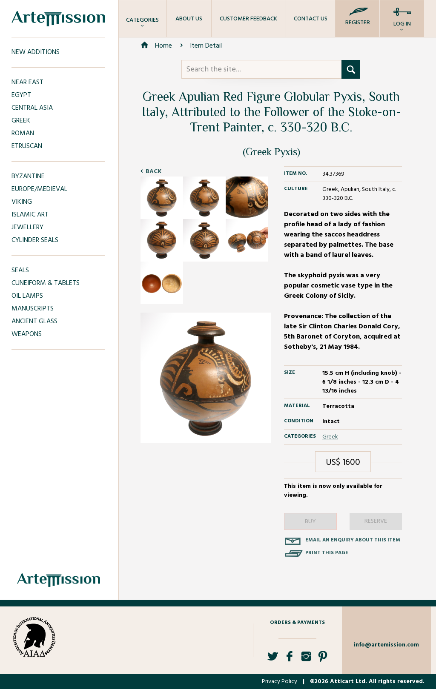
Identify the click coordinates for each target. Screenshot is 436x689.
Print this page (326, 553)
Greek (330, 437)
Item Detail (206, 45)
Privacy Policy (279, 681)
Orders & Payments (297, 622)
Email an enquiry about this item (352, 540)
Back (153, 172)
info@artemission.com (386, 645)
